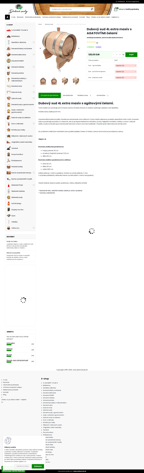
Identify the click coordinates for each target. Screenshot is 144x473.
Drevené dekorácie (16, 55)
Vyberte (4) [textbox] (120, 66)
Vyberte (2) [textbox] (120, 72)
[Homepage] (7, 17)
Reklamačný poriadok (70, 17)
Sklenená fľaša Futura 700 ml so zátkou (126, 233)
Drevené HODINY (15, 61)
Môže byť (9, 349)
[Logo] (18, 9)
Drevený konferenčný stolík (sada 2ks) (50, 232)
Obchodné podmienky (33, 17)
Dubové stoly (14, 92)
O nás (13, 17)
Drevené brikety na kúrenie (19, 49)
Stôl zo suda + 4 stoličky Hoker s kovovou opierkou (74, 233)
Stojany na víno (15, 210)
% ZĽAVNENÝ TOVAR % (17, 30)
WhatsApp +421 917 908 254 (13, 471)
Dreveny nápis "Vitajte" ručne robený (25, 275)
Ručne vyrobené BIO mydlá (19, 179)
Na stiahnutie (68, 95)
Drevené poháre (15, 73)
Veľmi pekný (11, 343)
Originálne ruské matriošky (19, 142)
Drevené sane (14, 86)
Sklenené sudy (14, 197)
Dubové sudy (14, 98)
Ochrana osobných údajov (51, 17)
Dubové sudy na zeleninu (18, 118)
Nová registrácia (133, 1)
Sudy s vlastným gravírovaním (15, 111)
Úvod (40, 24)
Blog (88, 17)
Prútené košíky (15, 167)
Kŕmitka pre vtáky (16, 130)
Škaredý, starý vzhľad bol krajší (17, 360)
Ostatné (12, 148)
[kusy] (117, 54)
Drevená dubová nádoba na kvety (23, 294)
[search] (92, 9)
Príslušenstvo (14, 161)
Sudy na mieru (12, 241)
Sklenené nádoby (16, 191)
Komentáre (103, 95)
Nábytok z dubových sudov (19, 136)
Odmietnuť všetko (23, 466)
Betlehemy (13, 36)
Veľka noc (13, 228)
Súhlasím (38, 466)
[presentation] (40, 48)
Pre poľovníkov (15, 154)
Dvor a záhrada (15, 124)
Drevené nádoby (15, 67)
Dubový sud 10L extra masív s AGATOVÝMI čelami (101, 234)
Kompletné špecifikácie (49, 95)
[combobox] (125, 65)
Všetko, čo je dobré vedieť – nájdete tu (105, 17)
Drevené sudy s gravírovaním (20, 105)
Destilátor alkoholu (16, 42)
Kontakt (82, 17)
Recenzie (20, 17)
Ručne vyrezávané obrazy (19, 173)
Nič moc (9, 355)
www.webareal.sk (79, 471)
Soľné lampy (14, 204)
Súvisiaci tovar (84, 95)
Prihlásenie (121, 1)
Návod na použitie (13, 253)
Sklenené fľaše (15, 185)
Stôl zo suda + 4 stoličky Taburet (25, 314)
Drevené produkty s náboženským (16, 79)
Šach (11, 216)
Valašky (12, 222)
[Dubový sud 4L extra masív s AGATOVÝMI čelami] (59, 48)
